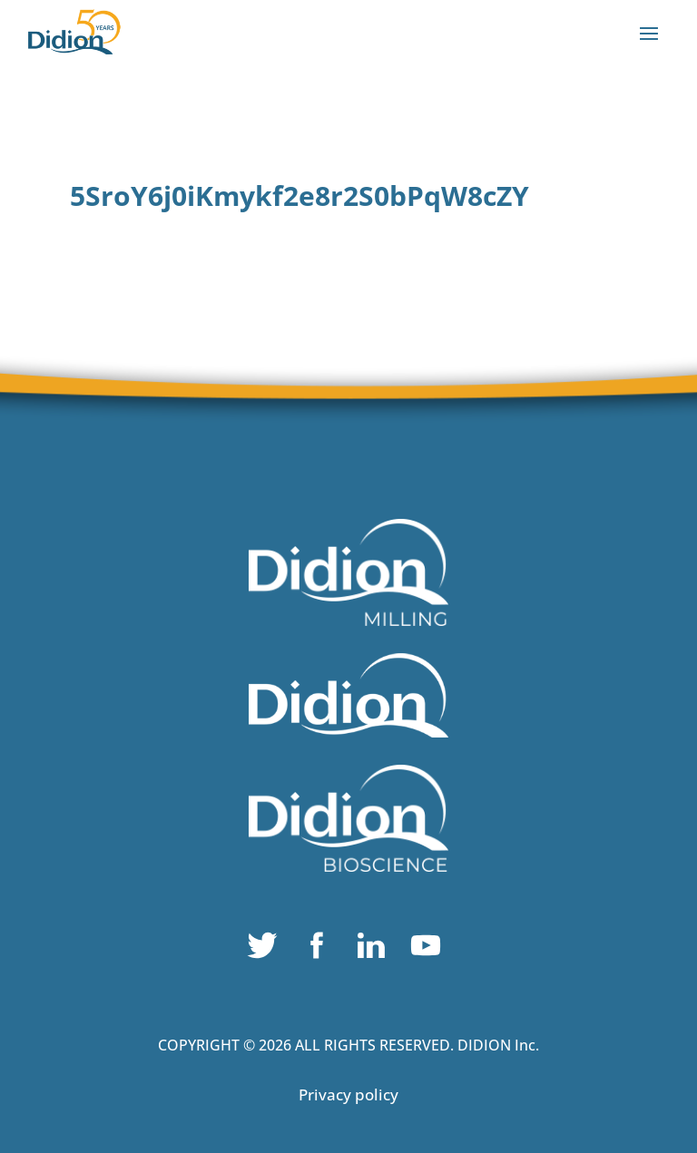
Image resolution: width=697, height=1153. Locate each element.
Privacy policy (348, 1094)
